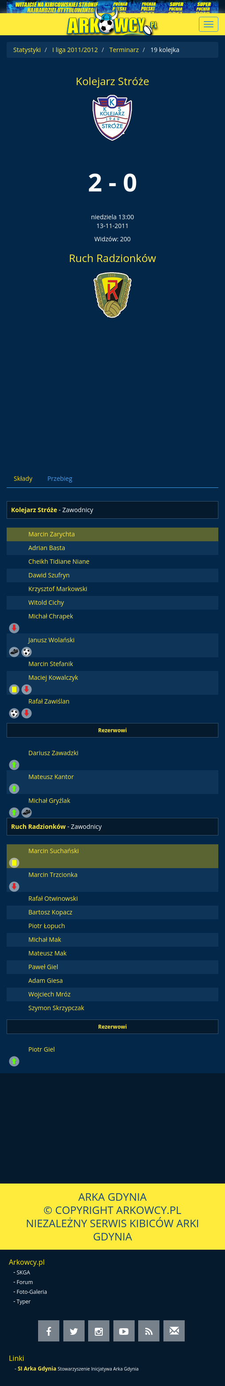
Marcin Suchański (53, 851)
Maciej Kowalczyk (53, 677)
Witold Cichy (46, 602)
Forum (25, 1282)
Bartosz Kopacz (50, 912)
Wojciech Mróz (49, 994)
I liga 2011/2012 (75, 49)
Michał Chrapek (50, 616)
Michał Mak (44, 939)
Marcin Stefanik (50, 663)
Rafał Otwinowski (53, 898)
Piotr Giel (41, 1049)
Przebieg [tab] (59, 478)
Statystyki (27, 49)
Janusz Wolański (51, 640)
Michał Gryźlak (49, 800)
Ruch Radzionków (112, 258)
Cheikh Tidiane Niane (58, 561)
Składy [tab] (23, 478)
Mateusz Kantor (51, 776)
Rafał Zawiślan (49, 701)
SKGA (23, 1272)
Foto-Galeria (32, 1292)
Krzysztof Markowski (57, 588)
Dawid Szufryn (49, 575)
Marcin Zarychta (51, 534)
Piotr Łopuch (46, 926)
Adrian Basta (46, 547)
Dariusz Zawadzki (53, 753)
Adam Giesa (45, 980)
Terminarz (124, 49)
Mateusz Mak (47, 953)
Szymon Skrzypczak (56, 1008)
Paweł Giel (43, 967)
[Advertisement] (112, 388)
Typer (24, 1301)
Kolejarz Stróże (112, 81)
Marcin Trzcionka (53, 874)
